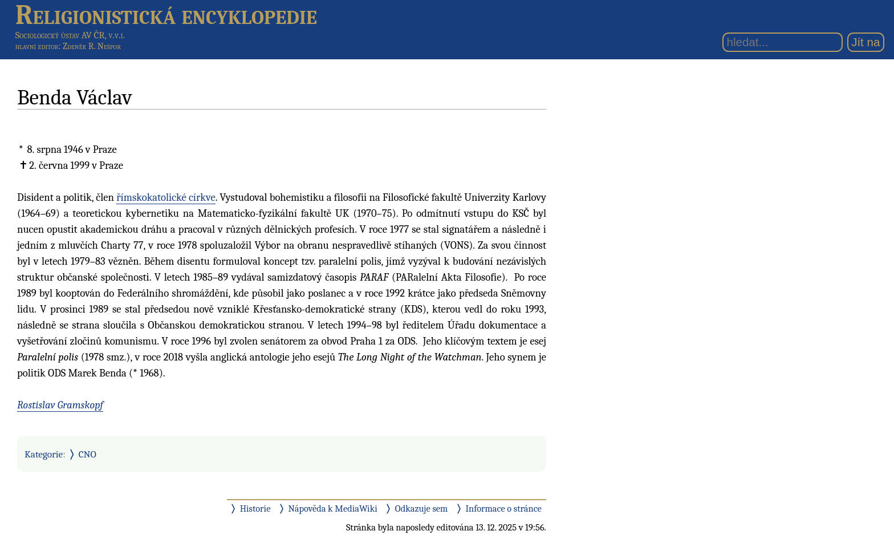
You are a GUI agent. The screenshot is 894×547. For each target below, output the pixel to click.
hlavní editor (37, 46)
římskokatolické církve (166, 197)
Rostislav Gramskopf (60, 405)
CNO (87, 454)
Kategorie (44, 454)
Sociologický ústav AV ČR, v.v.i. (70, 35)
